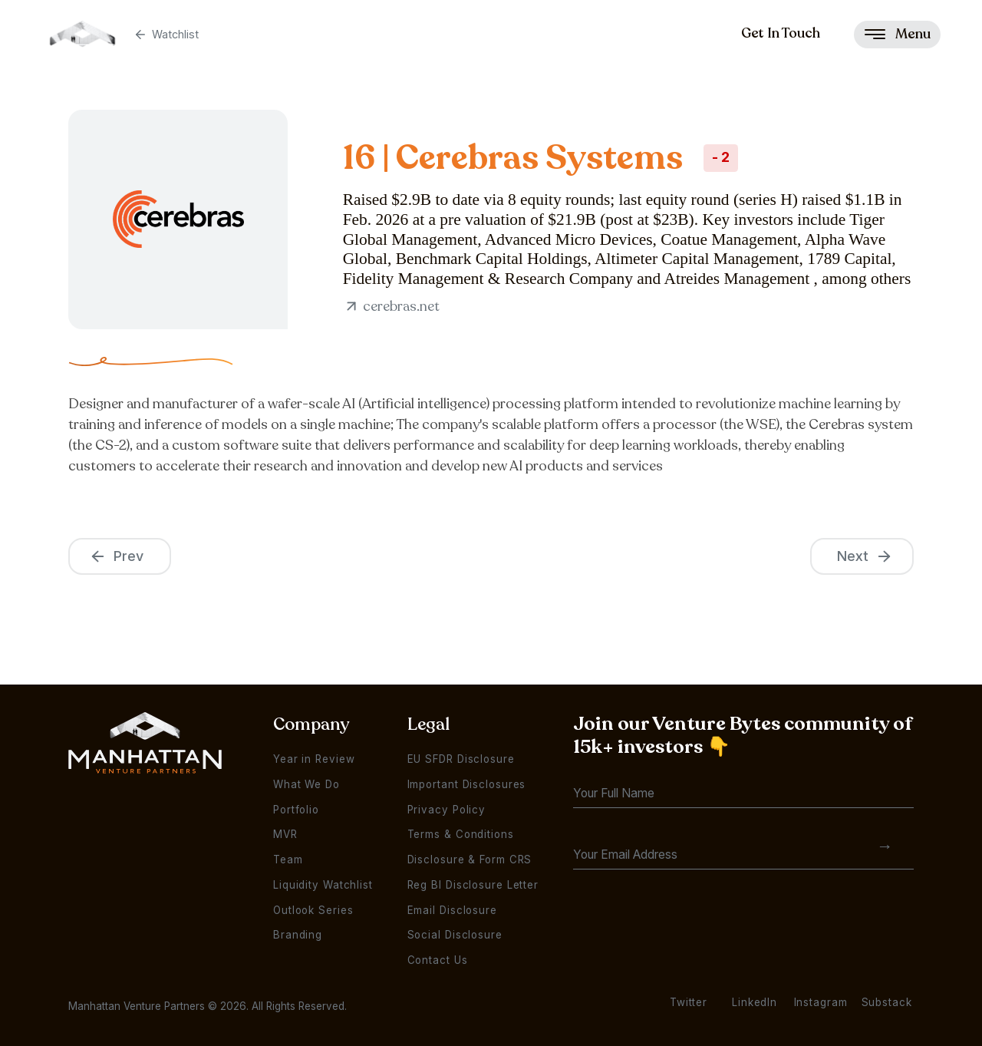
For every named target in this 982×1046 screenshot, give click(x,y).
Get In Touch (780, 33)
